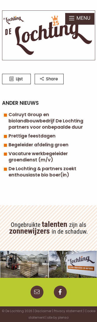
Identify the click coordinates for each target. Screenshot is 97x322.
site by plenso (58, 317)
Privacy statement (68, 311)
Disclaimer (43, 311)
